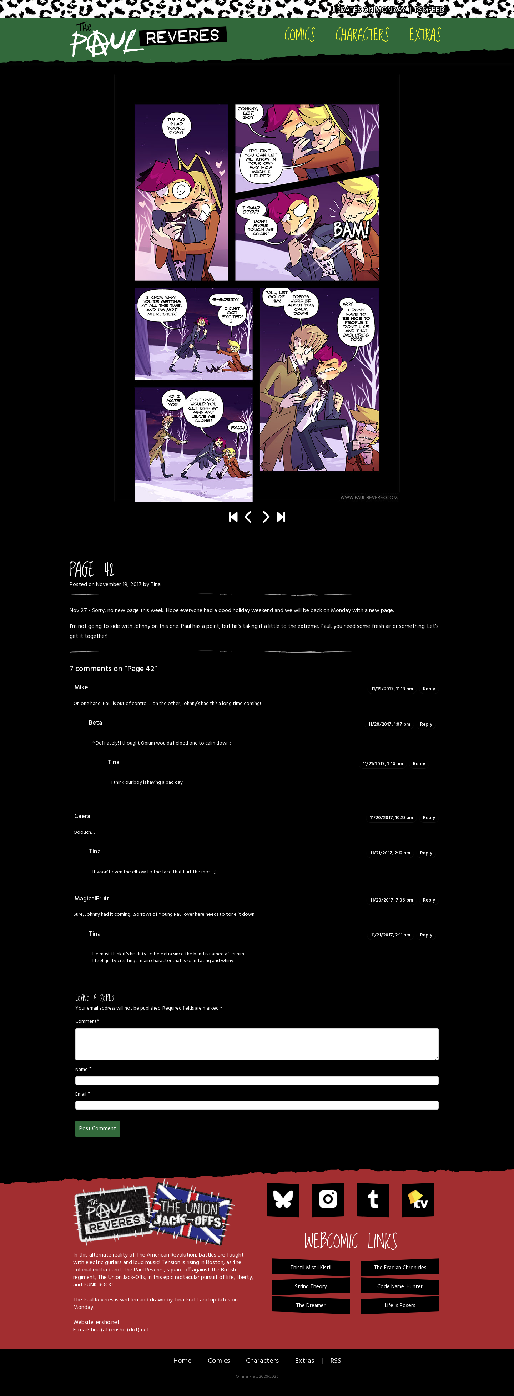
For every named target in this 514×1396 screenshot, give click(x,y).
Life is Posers (400, 1305)
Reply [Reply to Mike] (429, 689)
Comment (86, 1021)
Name (81, 1069)
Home (182, 1361)
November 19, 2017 (119, 584)
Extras (425, 34)
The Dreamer (311, 1305)
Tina (156, 584)
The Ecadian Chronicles (400, 1268)
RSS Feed (429, 10)
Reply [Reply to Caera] (429, 818)
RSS (335, 1361)
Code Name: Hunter (400, 1287)
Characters (362, 34)
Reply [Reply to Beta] (426, 724)
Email (80, 1094)
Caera (82, 816)
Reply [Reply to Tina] (419, 764)
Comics (300, 34)
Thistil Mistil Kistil (310, 1268)
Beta (95, 723)
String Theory (311, 1287)
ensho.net (108, 1322)
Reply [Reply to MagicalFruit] (429, 900)
